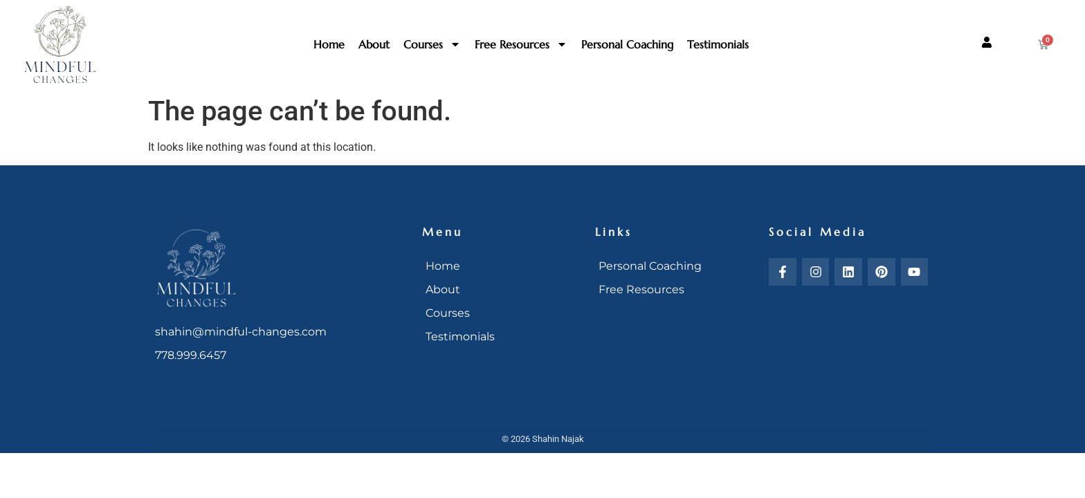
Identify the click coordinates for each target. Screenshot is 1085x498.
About (374, 44)
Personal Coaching (627, 44)
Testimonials (718, 44)
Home (329, 44)
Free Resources (521, 44)
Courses (432, 44)
